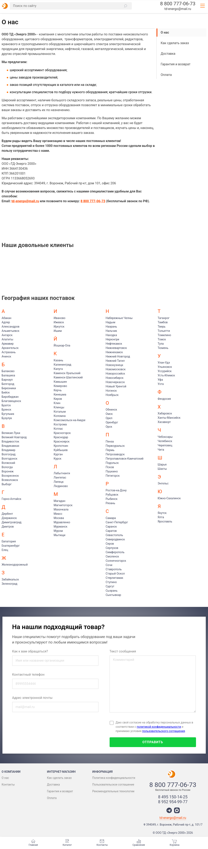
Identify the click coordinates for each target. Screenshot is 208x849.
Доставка (168, 54)
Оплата (166, 75)
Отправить (152, 742)
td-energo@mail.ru (177, 9)
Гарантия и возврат (176, 64)
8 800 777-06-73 (177, 4)
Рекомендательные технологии (113, 791)
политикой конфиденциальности (159, 726)
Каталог (67, 842)
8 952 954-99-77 (173, 802)
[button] (126, 6)
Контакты (102, 842)
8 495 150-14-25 (173, 797)
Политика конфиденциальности (113, 777)
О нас (165, 32)
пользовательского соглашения (163, 731)
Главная (33, 842)
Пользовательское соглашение (113, 784)
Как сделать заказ (175, 43)
